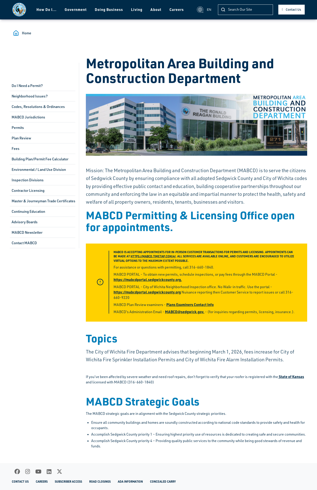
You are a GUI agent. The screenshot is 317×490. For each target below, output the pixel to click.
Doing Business (109, 9)
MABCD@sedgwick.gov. (184, 311)
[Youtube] (38, 471)
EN (204, 9)
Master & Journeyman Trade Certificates (43, 201)
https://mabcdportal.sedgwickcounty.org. (148, 279)
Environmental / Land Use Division (39, 169)
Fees (15, 148)
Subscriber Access (68, 481)
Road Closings (100, 481)
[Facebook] (17, 471)
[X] (59, 471)
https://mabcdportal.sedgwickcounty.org (147, 292)
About (155, 9)
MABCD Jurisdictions (28, 117)
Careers (176, 9)
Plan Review (21, 138)
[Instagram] (28, 471)
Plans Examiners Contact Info (190, 304)
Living (136, 9)
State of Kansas (291, 376)
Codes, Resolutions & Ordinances (38, 106)
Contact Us (293, 9)
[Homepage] (19, 10)
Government (76, 9)
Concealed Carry (163, 481)
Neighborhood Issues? (30, 96)
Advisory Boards (25, 222)
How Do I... (46, 9)
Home (26, 33)
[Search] (245, 9)
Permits (18, 127)
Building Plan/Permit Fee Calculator (40, 159)
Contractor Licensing (28, 190)
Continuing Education (28, 211)
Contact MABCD (24, 243)
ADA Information (130, 481)
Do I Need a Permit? (27, 85)
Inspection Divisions (28, 180)
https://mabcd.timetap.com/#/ (153, 256)
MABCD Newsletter (27, 232)
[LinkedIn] (49, 471)
